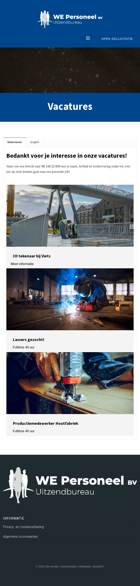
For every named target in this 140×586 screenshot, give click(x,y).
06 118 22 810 (51, 166)
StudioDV (97, 566)
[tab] (14, 142)
